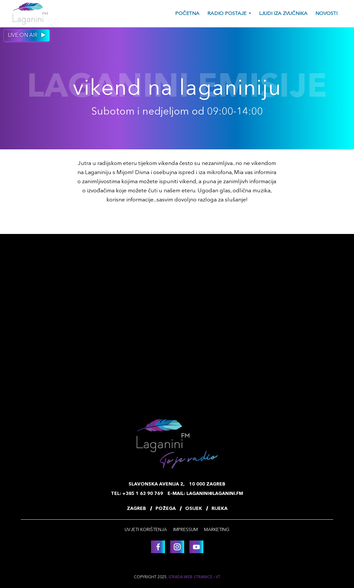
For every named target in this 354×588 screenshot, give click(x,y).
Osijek (193, 508)
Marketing (216, 529)
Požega (166, 508)
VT (218, 577)
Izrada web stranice (190, 577)
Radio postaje (226, 13)
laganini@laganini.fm (214, 493)
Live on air (27, 35)
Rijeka (219, 508)
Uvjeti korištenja (146, 529)
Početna (187, 13)
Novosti (326, 13)
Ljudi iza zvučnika (283, 13)
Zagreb (136, 508)
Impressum (185, 529)
